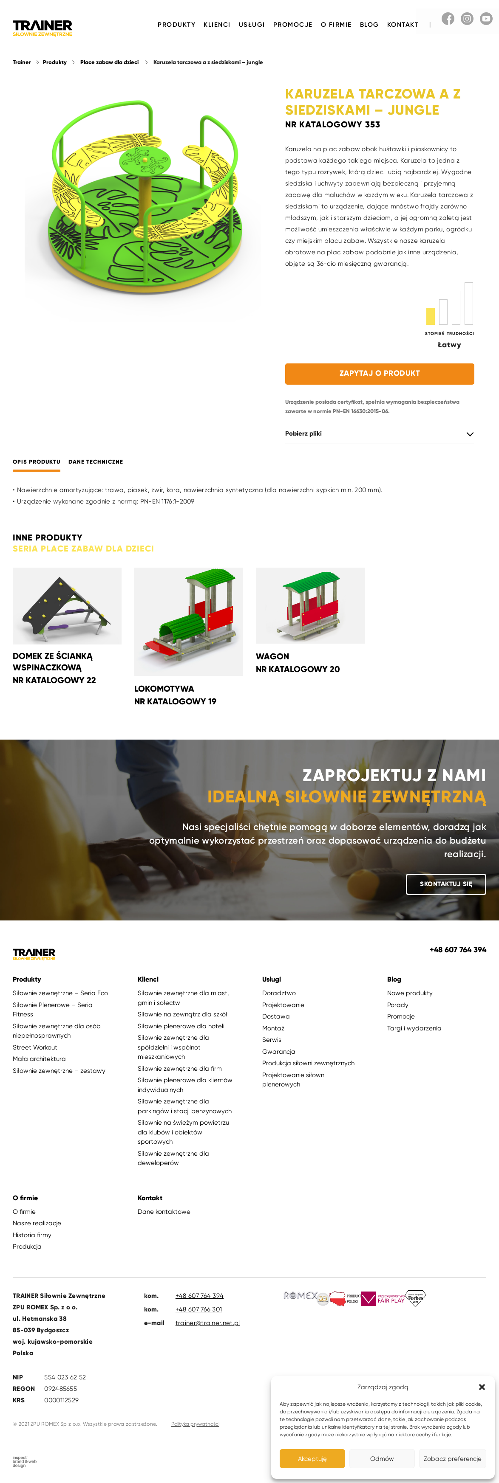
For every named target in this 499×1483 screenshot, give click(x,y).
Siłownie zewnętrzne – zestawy (59, 1071)
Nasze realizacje (37, 1223)
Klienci (217, 24)
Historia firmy (32, 1235)
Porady (397, 1005)
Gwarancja (278, 1051)
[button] (482, 1387)
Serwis (271, 1040)
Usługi (252, 24)
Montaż (273, 1028)
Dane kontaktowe (164, 1212)
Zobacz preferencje (453, 1459)
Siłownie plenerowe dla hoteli (181, 1026)
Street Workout (35, 1047)
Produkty (177, 24)
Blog (369, 24)
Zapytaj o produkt (380, 373)
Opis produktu (36, 462)
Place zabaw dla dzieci (109, 62)
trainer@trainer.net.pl (208, 1323)
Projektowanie (283, 1005)
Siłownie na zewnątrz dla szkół (182, 1015)
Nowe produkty (410, 993)
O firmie (336, 24)
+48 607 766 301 (199, 1309)
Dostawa (276, 1017)
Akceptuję (312, 1459)
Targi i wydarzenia (414, 1028)
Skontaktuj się (446, 884)
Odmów (382, 1459)
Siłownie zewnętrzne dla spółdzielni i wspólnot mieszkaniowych (173, 1047)
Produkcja (27, 1247)
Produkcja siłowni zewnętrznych (308, 1063)
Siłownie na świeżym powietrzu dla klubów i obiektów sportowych (183, 1132)
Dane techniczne (95, 462)
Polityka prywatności (195, 1424)
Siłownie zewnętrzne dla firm (180, 1068)
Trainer (22, 62)
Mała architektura (39, 1059)
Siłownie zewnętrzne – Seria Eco (60, 993)
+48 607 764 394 (200, 1296)
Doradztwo (279, 993)
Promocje (293, 24)
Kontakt (403, 24)
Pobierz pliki (303, 433)
